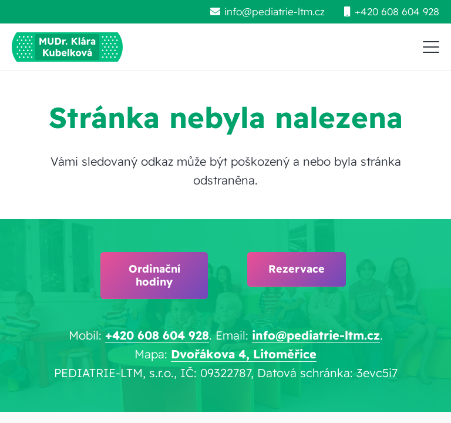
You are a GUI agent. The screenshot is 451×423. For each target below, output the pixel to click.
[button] (431, 47)
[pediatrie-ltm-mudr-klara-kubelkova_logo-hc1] (67, 47)
